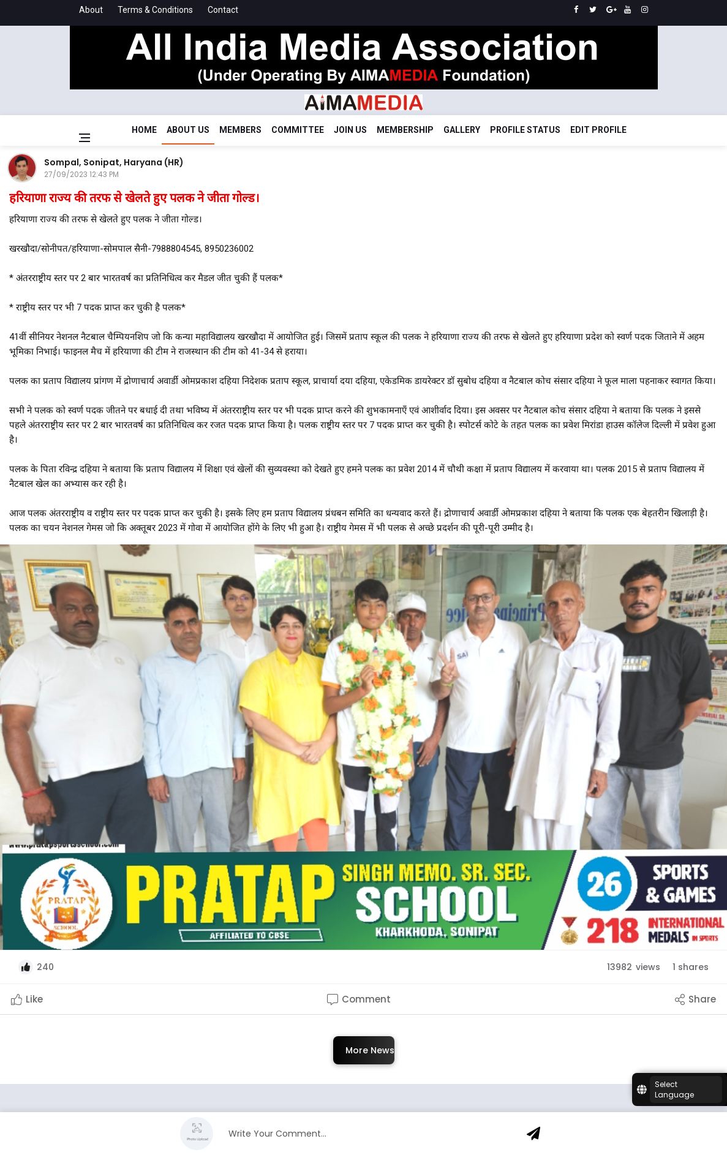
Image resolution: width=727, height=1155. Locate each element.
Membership (405, 130)
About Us (188, 130)
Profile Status (525, 130)
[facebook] (576, 10)
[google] (610, 10)
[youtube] (627, 10)
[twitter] (593, 10)
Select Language (674, 1089)
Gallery (461, 130)
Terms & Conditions (155, 10)
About (91, 10)
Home (144, 130)
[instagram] (645, 10)
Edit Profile (598, 130)
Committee (297, 130)
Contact (223, 10)
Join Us (350, 130)
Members (240, 130)
